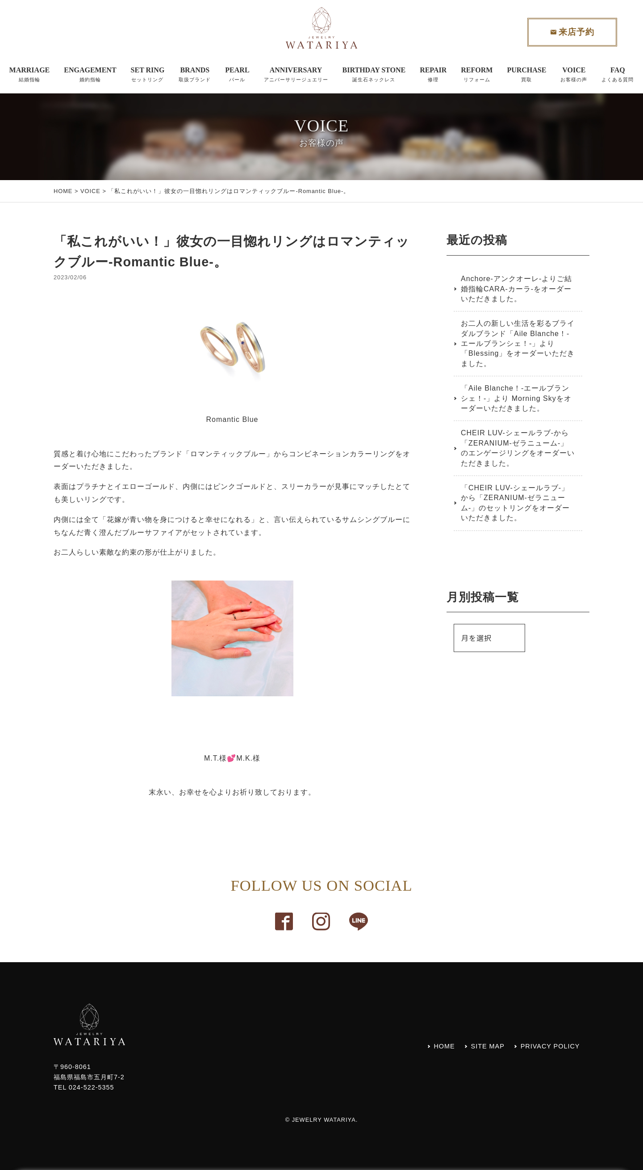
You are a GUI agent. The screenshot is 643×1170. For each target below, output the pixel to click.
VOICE (90, 191)
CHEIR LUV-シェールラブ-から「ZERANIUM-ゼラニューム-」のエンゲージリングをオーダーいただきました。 (518, 448)
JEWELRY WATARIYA (324, 1119)
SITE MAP (488, 1046)
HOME (63, 191)
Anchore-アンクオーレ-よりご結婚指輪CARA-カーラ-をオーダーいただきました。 (516, 289)
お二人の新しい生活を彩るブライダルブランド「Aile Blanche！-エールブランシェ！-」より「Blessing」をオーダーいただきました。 (518, 343)
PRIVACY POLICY (550, 1046)
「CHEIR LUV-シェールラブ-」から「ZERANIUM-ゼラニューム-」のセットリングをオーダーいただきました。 (515, 503)
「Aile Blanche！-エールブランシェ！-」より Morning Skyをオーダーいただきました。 (516, 398)
